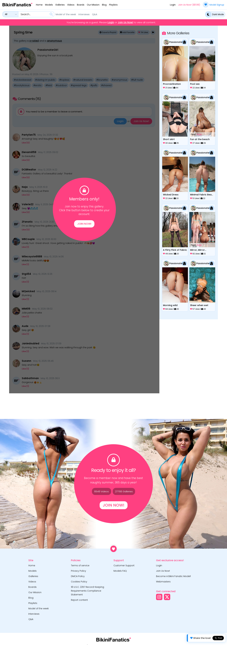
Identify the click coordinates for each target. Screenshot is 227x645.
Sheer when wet (199, 305)
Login (173, 4)
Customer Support (124, 565)
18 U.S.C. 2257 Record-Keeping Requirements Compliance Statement (87, 590)
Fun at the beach (200, 139)
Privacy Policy (78, 570)
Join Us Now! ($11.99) (189, 4)
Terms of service (80, 565)
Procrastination (172, 84)
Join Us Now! (125, 22)
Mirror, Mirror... (198, 250)
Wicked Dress (170, 194)
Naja (199, 134)
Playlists (113, 4)
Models (49, 4)
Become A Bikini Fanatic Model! (173, 576)
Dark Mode (214, 14)
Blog (104, 4)
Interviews (84, 14)
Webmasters (163, 581)
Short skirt (169, 139)
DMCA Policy (78, 576)
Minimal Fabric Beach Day (202, 194)
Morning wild (170, 305)
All (6, 14)
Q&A (94, 14)
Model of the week (66, 14)
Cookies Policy (79, 581)
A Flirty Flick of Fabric (175, 250)
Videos (70, 4)
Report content (79, 600)
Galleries (60, 4)
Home (39, 4)
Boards (80, 4)
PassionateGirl (177, 42)
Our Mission (93, 4)
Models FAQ (120, 570)
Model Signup (213, 5)
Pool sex (195, 84)
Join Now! (84, 225)
